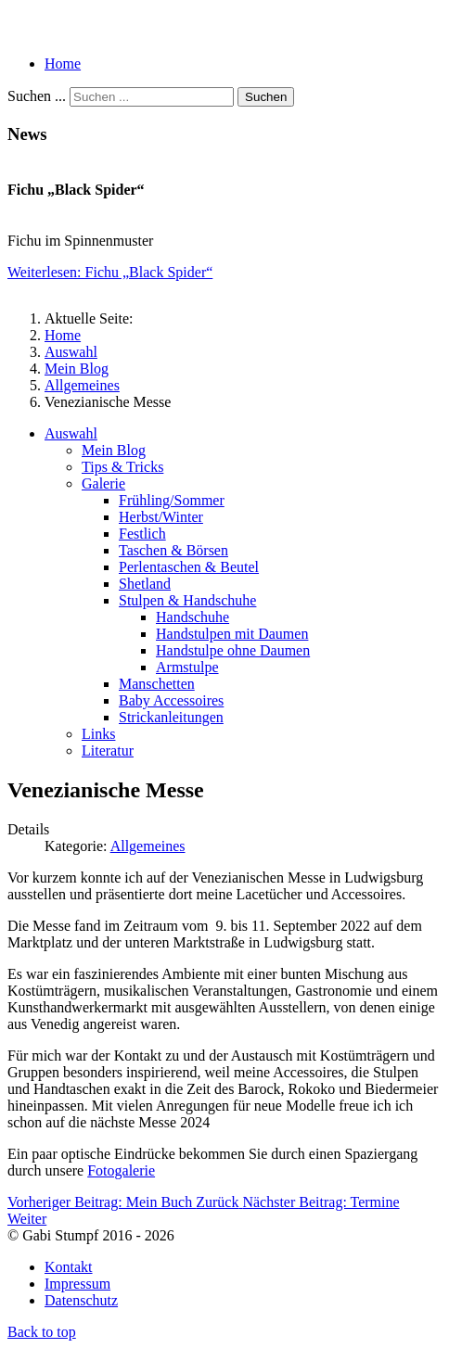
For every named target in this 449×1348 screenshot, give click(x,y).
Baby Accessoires (171, 700)
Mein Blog (114, 450)
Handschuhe (192, 617)
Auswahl (71, 433)
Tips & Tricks (122, 467)
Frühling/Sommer (171, 500)
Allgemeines (148, 846)
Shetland (145, 583)
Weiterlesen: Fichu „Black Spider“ (109, 272)
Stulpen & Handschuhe (187, 600)
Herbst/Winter (161, 517)
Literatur (108, 750)
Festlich (142, 533)
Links (98, 734)
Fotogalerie (121, 1170)
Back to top (41, 1332)
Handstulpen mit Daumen (232, 634)
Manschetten (157, 684)
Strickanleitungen (171, 717)
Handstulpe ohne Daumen (233, 650)
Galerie (103, 483)
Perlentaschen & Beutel (189, 567)
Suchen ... (36, 96)
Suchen (266, 97)
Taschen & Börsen (173, 550)
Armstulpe (187, 667)
